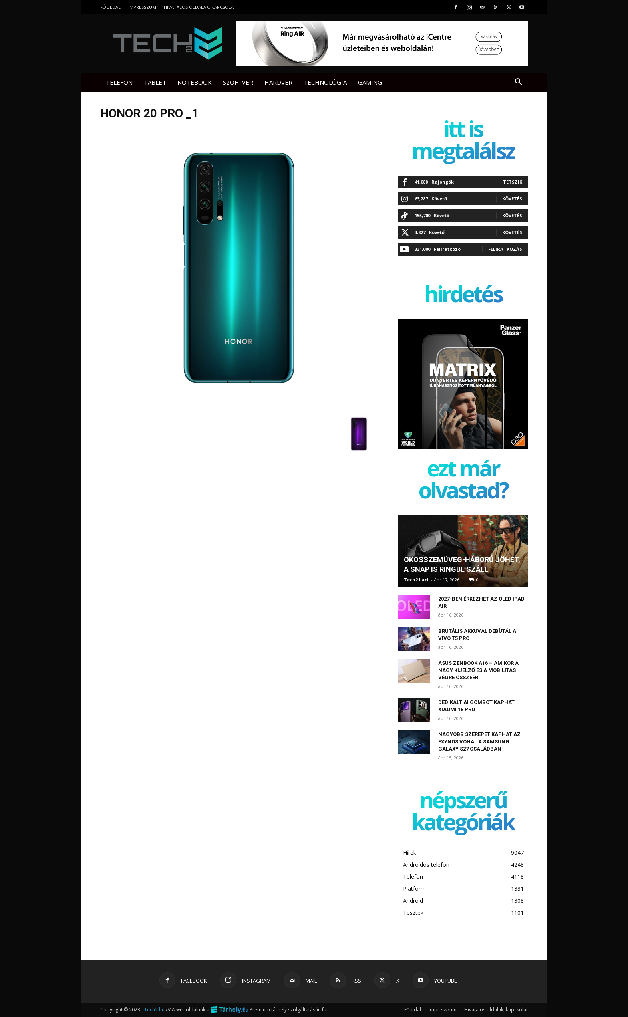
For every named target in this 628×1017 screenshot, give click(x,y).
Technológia (325, 82)
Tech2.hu (154, 1009)
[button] (518, 83)
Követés (512, 199)
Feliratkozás (505, 249)
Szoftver (238, 82)
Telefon (119, 82)
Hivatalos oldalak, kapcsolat (200, 7)
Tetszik (512, 182)
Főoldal (110, 7)
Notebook (194, 82)
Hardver (278, 82)
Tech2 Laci (416, 580)
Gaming (370, 82)
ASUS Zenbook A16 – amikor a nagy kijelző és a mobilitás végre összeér (478, 670)
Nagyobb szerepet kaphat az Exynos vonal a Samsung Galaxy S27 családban (479, 741)
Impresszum (142, 7)
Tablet (155, 82)
